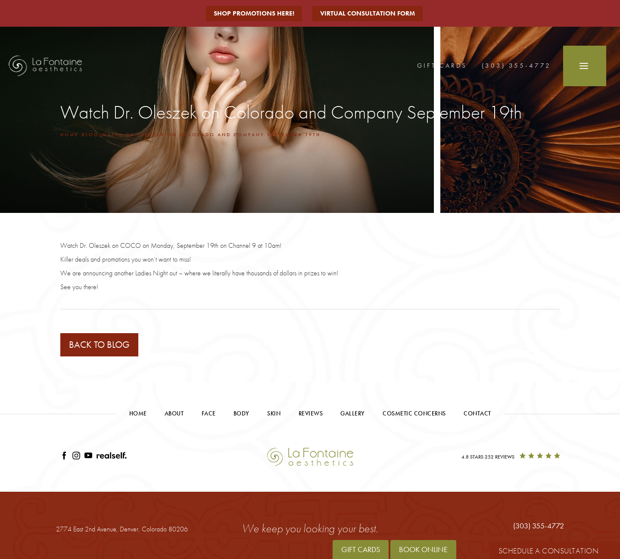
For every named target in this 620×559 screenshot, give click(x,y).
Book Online (423, 549)
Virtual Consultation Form (367, 13)
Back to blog (99, 344)
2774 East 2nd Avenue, (122, 529)
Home (69, 134)
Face (209, 413)
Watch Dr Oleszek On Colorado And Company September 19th (211, 134)
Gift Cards (442, 65)
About (174, 413)
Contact (477, 413)
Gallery (352, 413)
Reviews (311, 413)
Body (241, 413)
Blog (90, 134)
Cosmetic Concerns (414, 413)
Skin (273, 413)
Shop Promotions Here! (254, 13)
